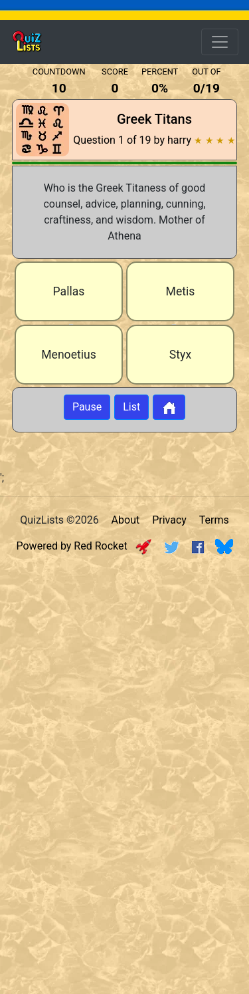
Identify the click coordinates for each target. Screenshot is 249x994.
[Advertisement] (124, 691)
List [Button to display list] (131, 407)
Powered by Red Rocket (84, 546)
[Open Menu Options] (219, 42)
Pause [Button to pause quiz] (87, 407)
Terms (214, 520)
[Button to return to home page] (169, 407)
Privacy (169, 520)
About (126, 520)
